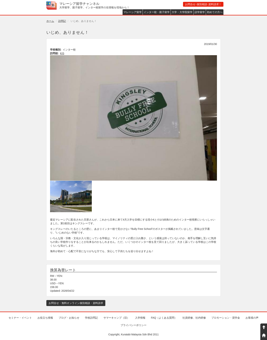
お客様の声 (251, 317)
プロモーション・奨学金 (225, 317)
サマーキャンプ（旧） (116, 317)
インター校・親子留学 (157, 12)
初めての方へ (214, 12)
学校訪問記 (91, 317)
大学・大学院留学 (182, 12)
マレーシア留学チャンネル (79, 4)
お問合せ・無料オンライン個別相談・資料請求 (76, 303)
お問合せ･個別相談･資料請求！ (203, 4)
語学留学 (200, 12)
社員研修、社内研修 (194, 317)
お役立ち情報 (45, 317)
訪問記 (62, 21)
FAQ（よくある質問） (164, 317)
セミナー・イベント (20, 317)
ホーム (50, 21)
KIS (62, 53)
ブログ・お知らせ (69, 317)
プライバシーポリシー (133, 325)
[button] (133, 118)
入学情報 (140, 317)
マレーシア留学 (132, 12)
